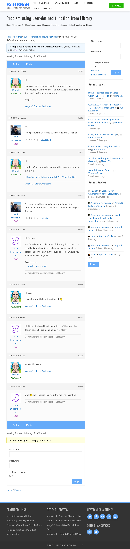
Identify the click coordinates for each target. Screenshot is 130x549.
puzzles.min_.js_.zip (37, 266)
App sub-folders (107, 236)
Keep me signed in (19, 474)
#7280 (80, 318)
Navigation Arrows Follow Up (102, 134)
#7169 (80, 152)
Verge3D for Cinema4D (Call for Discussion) (103, 192)
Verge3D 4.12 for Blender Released (64, 520)
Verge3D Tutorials (33, 106)
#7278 (80, 285)
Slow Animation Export (99, 170)
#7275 (80, 230)
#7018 (80, 118)
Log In (77, 481)
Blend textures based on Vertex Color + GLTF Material (103, 94)
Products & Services (42, 3)
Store (36, 8)
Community (89, 3)
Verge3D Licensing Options (20, 516)
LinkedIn (44, 139)
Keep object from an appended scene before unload (103, 121)
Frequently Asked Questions (20, 520)
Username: (14, 449)
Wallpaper (46, 106)
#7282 (80, 387)
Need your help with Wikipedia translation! (104, 217)
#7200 (80, 195)
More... (93, 264)
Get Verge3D (116, 5)
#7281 (80, 356)
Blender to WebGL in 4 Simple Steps (24, 525)
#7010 (80, 71)
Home (9, 36)
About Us (48, 8)
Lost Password (98, 74)
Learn (77, 3)
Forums (18, 36)
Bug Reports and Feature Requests (40, 36)
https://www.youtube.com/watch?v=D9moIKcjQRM (50, 176)
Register (18, 489)
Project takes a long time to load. (104, 146)
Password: (14, 460)
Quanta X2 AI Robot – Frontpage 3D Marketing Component (104, 106)
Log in (9, 489)
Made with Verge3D (62, 3)
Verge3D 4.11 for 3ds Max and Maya (64, 533)
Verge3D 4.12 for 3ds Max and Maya (64, 516)
